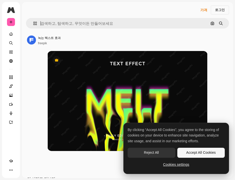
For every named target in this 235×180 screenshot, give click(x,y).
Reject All (151, 152)
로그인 (220, 10)
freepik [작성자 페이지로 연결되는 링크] (42, 43)
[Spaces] (11, 86)
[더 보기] (11, 170)
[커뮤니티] (11, 61)
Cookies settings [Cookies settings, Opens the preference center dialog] (176, 164)
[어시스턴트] (11, 122)
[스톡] (11, 52)
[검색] (11, 43)
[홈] (11, 34)
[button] (33, 23)
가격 (203, 10)
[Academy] (11, 161)
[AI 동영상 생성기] (11, 104)
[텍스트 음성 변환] (11, 113)
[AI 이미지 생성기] (11, 95)
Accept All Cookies (201, 152)
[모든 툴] (11, 77)
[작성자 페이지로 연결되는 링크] (31, 40)
